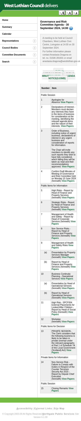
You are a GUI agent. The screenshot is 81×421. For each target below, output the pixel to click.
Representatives (10, 41)
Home (5, 20)
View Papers (67, 102)
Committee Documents (14, 55)
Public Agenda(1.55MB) (53, 72)
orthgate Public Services (58, 414)
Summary (7, 27)
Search (5, 61)
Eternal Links (43, 408)
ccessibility (25, 408)
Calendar (6, 34)
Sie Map (59, 408)
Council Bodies (10, 48)
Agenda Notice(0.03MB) (61, 77)
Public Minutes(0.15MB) (58, 74)
